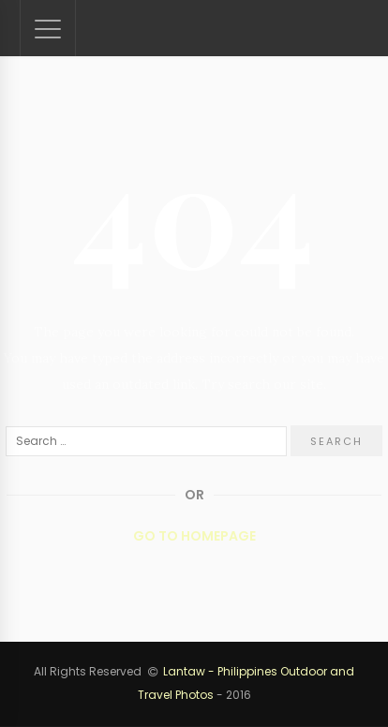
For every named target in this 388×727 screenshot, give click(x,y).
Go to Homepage (194, 535)
